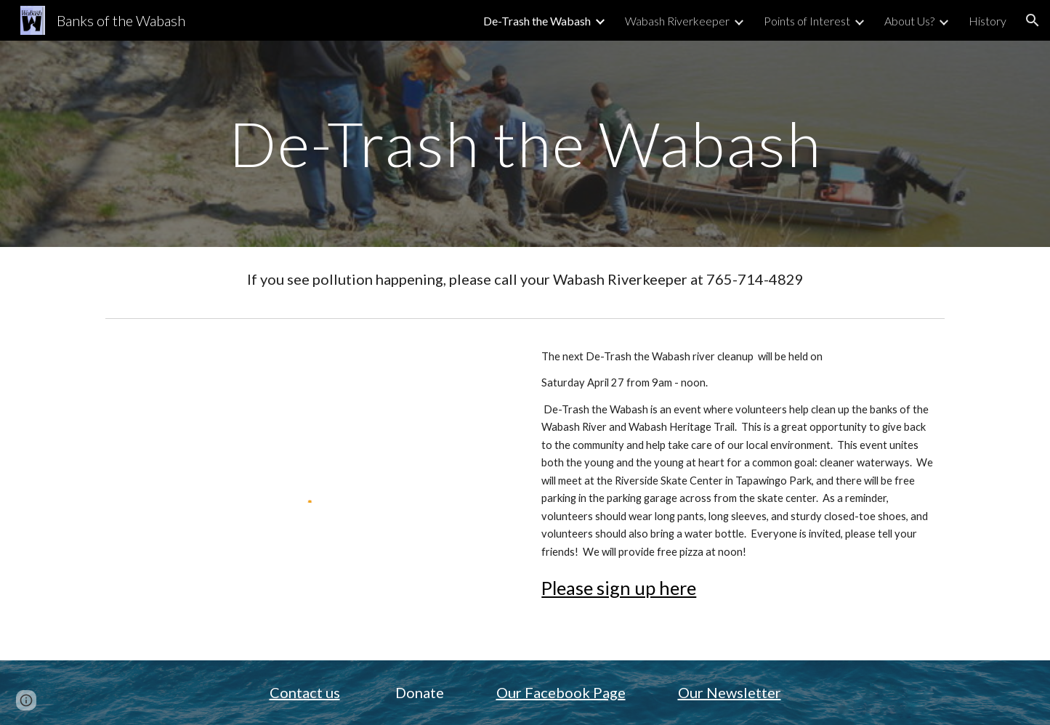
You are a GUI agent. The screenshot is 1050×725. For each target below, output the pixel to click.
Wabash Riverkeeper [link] (677, 21)
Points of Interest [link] (807, 21)
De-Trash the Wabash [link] (537, 21)
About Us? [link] (909, 21)
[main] (524, 143)
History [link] (987, 21)
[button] (1032, 20)
